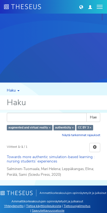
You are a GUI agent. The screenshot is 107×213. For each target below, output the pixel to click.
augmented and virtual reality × (29, 128)
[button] (81, 6)
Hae (93, 117)
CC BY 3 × (84, 128)
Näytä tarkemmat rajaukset (81, 135)
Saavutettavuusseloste (48, 210)
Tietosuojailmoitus (77, 206)
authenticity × (64, 128)
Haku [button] (13, 90)
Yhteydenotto (14, 206)
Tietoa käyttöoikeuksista (43, 206)
